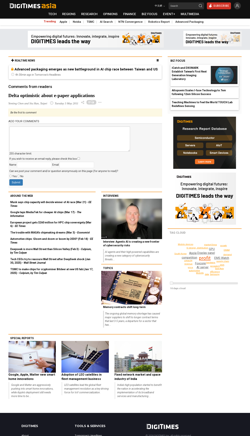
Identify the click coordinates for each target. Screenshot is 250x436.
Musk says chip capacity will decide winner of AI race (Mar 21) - (50, 204)
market (207, 245)
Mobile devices (186, 244)
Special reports (22, 338)
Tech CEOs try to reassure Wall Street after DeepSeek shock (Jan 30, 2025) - (50, 261)
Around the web (21, 195)
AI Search (106, 21)
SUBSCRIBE (219, 5)
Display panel (206, 253)
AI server (203, 267)
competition (189, 257)
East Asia (219, 268)
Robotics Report (159, 21)
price (190, 267)
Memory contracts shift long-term (124, 307)
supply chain (223, 261)
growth (207, 274)
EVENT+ (169, 14)
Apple (63, 21)
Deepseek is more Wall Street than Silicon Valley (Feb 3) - (50, 251)
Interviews (111, 195)
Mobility (200, 273)
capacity (188, 260)
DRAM (227, 250)
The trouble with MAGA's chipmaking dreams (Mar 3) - (50, 232)
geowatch (215, 266)
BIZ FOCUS (149, 14)
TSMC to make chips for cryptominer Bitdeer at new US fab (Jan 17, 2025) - (51, 271)
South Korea (181, 253)
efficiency (215, 272)
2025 (214, 245)
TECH (52, 14)
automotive (194, 270)
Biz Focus (177, 60)
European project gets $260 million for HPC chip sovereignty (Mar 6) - (50, 224)
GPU (212, 249)
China (222, 265)
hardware (211, 262)
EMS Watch (221, 258)
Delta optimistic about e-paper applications (51, 95)
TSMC (90, 21)
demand (228, 254)
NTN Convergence (130, 21)
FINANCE (129, 14)
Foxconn (200, 263)
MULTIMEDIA (190, 14)
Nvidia (77, 21)
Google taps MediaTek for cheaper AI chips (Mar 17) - (45, 214)
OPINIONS (110, 14)
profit (205, 258)
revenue (189, 264)
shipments (235, 257)
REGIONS (69, 14)
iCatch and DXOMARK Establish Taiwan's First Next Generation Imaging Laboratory (189, 73)
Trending (50, 21)
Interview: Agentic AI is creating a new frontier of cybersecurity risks (131, 243)
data (185, 249)
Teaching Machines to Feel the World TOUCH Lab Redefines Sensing (202, 104)
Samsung (224, 245)
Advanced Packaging (189, 21)
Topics (108, 268)
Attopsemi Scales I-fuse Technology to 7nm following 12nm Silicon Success (199, 92)
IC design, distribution (198, 248)
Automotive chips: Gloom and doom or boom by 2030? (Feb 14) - (51, 240)
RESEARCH (89, 14)
